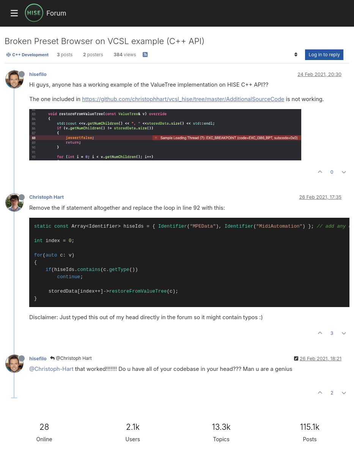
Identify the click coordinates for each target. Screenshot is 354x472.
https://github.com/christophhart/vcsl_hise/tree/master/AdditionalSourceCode (183, 99)
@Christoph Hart (71, 358)
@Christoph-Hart (51, 369)
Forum (56, 13)
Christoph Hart (46, 197)
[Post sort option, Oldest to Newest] (295, 54)
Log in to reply (324, 54)
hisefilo (38, 74)
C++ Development (27, 54)
